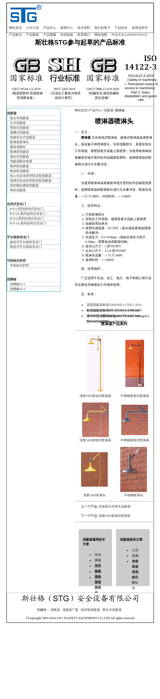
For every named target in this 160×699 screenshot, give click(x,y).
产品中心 (49, 28)
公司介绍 (32, 28)
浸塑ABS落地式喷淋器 (95, 396)
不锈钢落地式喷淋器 (134, 396)
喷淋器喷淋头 (19, 142)
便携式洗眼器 (19, 132)
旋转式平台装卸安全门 (26, 242)
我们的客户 (102, 28)
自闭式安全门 (16, 204)
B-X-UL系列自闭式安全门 (28, 223)
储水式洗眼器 (19, 156)
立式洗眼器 (18, 123)
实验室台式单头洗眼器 (115, 506)
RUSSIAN (140, 35)
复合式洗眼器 (19, 118)
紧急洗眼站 (18, 147)
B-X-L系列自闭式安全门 (27, 218)
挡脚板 (12, 279)
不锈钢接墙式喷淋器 (134, 440)
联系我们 (83, 35)
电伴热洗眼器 (19, 166)
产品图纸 (32, 35)
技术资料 (83, 28)
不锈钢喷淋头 (133, 495)
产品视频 (49, 35)
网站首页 (15, 28)
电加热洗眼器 (19, 171)
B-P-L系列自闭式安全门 (26, 209)
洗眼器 (12, 113)
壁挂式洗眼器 (19, 128)
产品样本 (121, 28)
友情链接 (66, 35)
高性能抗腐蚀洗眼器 (24, 185)
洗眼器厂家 (70, 610)
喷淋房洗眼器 (19, 152)
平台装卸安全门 (18, 237)
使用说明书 (140, 28)
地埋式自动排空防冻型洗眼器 (30, 180)
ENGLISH (125, 35)
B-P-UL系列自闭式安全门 (28, 214)
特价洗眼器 (18, 190)
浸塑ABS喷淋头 (94, 495)
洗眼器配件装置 (21, 161)
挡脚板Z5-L (18, 289)
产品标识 (15, 35)
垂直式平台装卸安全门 (26, 247)
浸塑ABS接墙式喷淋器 (95, 440)
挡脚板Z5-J (17, 284)
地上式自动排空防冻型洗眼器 (30, 176)
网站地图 (100, 35)
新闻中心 (66, 28)
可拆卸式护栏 (16, 261)
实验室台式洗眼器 (22, 137)
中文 (114, 35)
